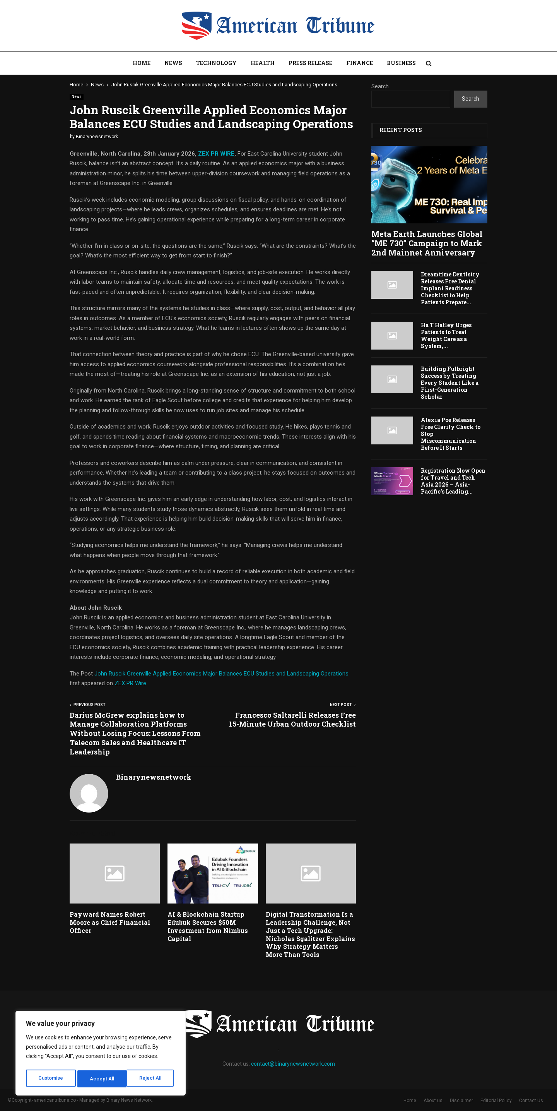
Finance (359, 63)
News (173, 63)
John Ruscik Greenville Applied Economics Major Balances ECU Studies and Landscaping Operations (221, 673)
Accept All (151, 1079)
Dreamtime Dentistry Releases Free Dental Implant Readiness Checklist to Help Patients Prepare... (450, 288)
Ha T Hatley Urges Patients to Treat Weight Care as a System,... (446, 335)
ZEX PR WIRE (216, 153)
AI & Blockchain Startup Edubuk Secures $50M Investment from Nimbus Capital (207, 926)
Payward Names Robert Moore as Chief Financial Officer (110, 922)
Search (380, 86)
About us (433, 1100)
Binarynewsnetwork (97, 136)
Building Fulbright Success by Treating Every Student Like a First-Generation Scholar (449, 382)
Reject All (102, 1079)
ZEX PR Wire (130, 683)
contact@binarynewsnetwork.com (293, 1064)
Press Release (310, 63)
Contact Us (531, 1100)
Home (141, 63)
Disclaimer (461, 1100)
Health (263, 63)
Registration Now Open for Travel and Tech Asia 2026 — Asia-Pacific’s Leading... (453, 481)
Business (401, 63)
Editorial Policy (496, 1100)
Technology (216, 63)
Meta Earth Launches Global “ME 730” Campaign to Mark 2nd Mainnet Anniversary (427, 243)
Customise (51, 1079)
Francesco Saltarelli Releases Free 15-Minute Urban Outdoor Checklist (292, 719)
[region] (100, 1055)
